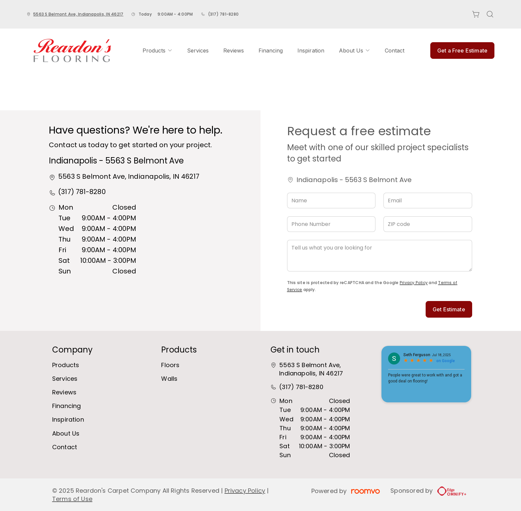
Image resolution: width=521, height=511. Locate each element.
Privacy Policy (414, 282)
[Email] (427, 200)
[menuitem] (157, 50)
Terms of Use (72, 499)
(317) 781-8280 (223, 14)
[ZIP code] (427, 224)
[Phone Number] (331, 224)
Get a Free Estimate (462, 50)
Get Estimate (449, 309)
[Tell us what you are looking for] (379, 255)
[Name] (331, 200)
